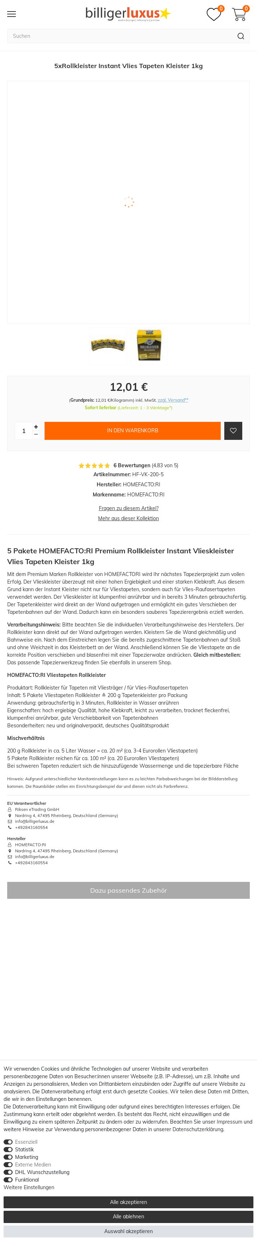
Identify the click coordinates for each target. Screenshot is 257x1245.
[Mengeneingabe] (23, 430)
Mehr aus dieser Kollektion (128, 518)
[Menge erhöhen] (36, 427)
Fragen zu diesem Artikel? (129, 508)
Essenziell (26, 1142)
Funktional (27, 1180)
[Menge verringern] (36, 434)
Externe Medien (33, 1164)
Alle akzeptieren (128, 1202)
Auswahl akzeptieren (128, 1231)
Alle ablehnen (128, 1216)
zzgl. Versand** (173, 400)
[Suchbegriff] (119, 36)
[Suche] (241, 36)
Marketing (26, 1157)
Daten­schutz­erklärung (198, 1129)
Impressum (229, 1122)
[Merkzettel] (216, 14)
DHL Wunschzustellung (42, 1172)
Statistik (24, 1149)
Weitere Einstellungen (29, 1187)
